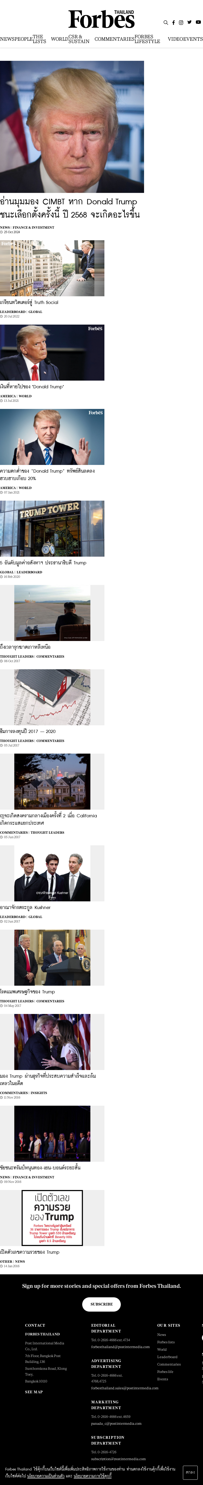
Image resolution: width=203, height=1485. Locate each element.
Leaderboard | (13, 312)
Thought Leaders (47, 832)
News (20, 1261)
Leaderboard (29, 572)
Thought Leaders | (17, 656)
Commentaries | (14, 832)
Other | (7, 1261)
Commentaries (50, 656)
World (25, 396)
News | (5, 227)
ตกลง (190, 1472)
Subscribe (102, 1304)
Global (35, 312)
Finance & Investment (33, 227)
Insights (39, 1093)
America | (8, 396)
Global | (7, 572)
